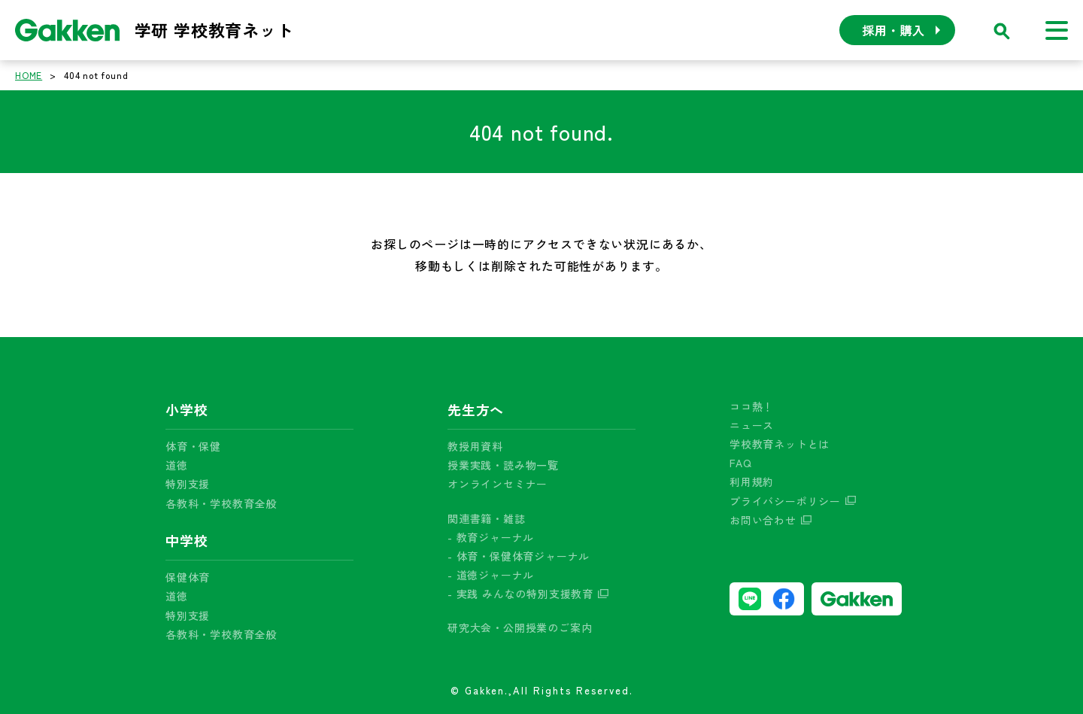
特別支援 (187, 483)
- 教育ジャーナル (490, 537)
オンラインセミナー (497, 483)
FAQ (740, 462)
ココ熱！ (752, 406)
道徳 (176, 464)
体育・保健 (193, 446)
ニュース (752, 425)
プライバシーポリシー (785, 501)
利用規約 (752, 481)
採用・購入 (893, 30)
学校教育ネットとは (780, 443)
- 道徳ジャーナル (490, 574)
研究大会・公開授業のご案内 (519, 627)
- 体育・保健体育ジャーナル (518, 556)
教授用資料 (475, 446)
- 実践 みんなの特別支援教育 (520, 593)
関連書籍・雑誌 (486, 518)
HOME (28, 74)
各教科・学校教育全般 (221, 503)
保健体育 (187, 577)
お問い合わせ (763, 519)
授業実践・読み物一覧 (503, 464)
